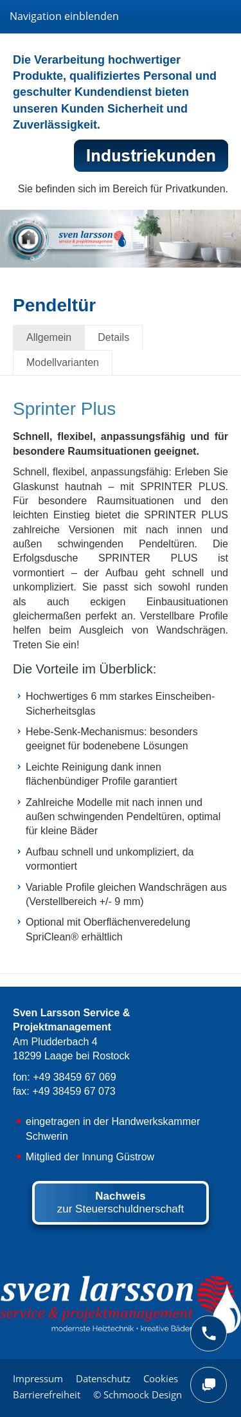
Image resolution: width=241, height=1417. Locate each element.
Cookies (160, 1378)
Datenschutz (103, 1378)
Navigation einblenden (64, 16)
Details (113, 337)
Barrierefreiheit (46, 1394)
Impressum (38, 1378)
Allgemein (48, 337)
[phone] (209, 1333)
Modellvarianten (62, 362)
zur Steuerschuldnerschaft (120, 1202)
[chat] (209, 1385)
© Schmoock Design (137, 1394)
